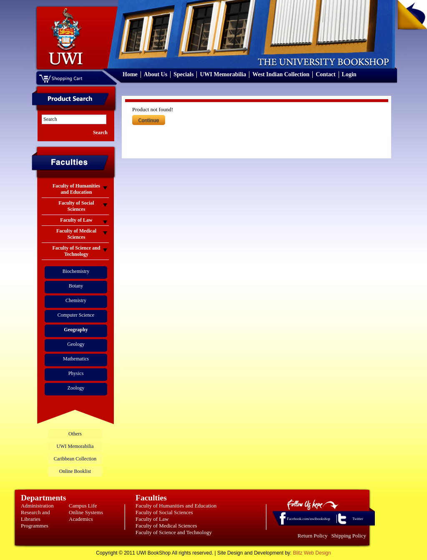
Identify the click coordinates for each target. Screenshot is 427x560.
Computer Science (76, 315)
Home (130, 74)
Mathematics (76, 359)
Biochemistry (76, 271)
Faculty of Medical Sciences (166, 525)
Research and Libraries (35, 515)
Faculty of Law (152, 519)
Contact (325, 74)
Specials (183, 74)
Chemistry (75, 300)
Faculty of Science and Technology (174, 532)
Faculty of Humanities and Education (176, 505)
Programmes (34, 525)
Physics (76, 373)
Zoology (76, 388)
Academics (81, 519)
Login (349, 74)
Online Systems (86, 512)
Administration (37, 505)
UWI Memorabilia (223, 74)
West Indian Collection (280, 74)
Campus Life (83, 505)
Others (75, 434)
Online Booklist (75, 471)
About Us (155, 74)
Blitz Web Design (312, 553)
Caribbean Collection (75, 459)
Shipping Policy (349, 535)
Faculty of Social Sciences (164, 512)
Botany (76, 286)
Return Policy (313, 535)
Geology (75, 344)
